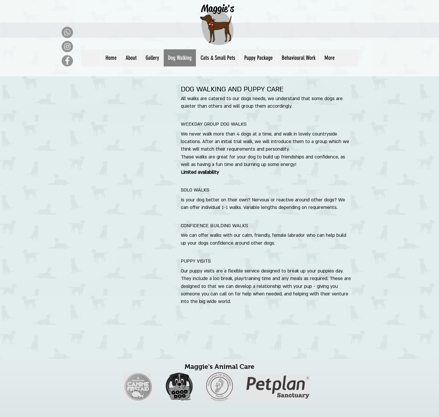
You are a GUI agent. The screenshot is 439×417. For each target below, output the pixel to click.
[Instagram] (67, 46)
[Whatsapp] (67, 32)
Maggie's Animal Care (219, 366)
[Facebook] (67, 60)
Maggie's (217, 8)
